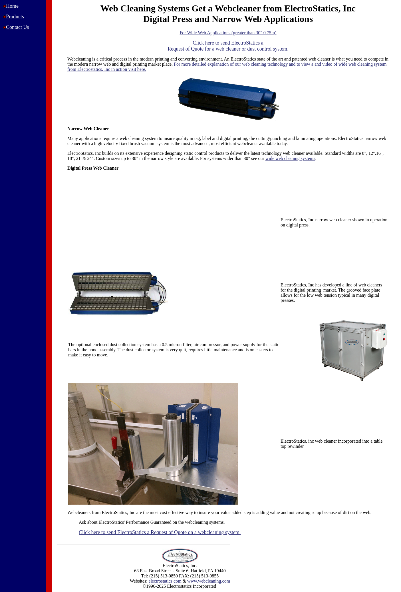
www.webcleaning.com (208, 581)
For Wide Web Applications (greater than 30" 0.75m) (228, 32)
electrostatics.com (165, 581)
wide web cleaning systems (290, 158)
